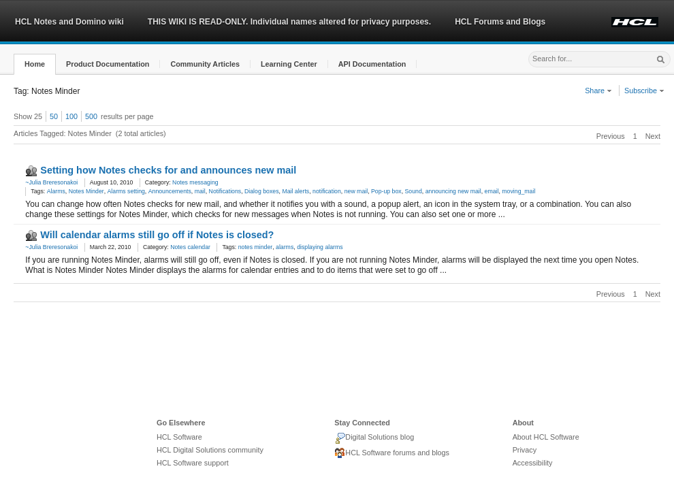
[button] (35, 64)
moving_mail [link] (518, 191)
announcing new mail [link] (453, 191)
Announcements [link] (169, 191)
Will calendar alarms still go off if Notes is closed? (157, 234)
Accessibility (533, 463)
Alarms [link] (56, 191)
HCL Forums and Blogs (500, 22)
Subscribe (644, 90)
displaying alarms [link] (319, 247)
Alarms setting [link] (126, 191)
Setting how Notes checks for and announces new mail (168, 170)
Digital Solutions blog (374, 438)
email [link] (492, 191)
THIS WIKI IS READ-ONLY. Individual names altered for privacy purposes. (289, 22)
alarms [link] (284, 247)
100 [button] (71, 116)
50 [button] (54, 116)
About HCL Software (546, 437)
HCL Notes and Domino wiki (69, 22)
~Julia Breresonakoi (51, 182)
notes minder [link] (255, 247)
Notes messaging (195, 182)
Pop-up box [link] (386, 191)
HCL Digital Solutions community (210, 450)
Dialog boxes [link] (261, 191)
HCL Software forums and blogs (391, 453)
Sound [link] (413, 191)
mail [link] (200, 191)
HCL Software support (193, 463)
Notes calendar (190, 247)
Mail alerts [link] (295, 191)
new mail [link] (356, 191)
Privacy (524, 450)
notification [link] (326, 191)
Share (598, 90)
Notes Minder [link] (86, 191)
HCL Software (179, 437)
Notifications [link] (225, 191)
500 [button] (91, 116)
